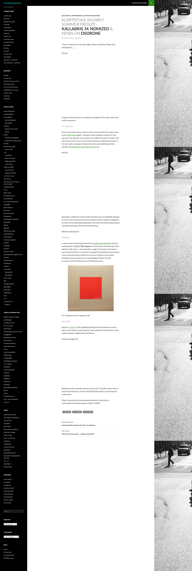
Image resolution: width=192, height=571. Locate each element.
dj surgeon (7, 423)
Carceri (72, 327)
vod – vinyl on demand (11, 399)
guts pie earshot (9, 213)
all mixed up (7, 420)
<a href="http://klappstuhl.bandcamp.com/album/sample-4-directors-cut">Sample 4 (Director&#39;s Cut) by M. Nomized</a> (83, 83)
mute (5, 349)
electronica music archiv (11, 81)
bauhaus (6, 126)
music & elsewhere (9, 352)
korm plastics (8, 340)
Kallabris (77, 412)
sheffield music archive (11, 90)
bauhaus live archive (11, 129)
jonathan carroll (9, 488)
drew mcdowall (10, 158)
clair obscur (7, 179)
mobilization (8, 355)
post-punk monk (9, 447)
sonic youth (7, 278)
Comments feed (9, 555)
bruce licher (7, 503)
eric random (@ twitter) (11, 201)
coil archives (9, 164)
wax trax (6, 402)
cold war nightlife (9, 30)
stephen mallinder (10, 173)
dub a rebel (7, 426)
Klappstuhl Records (91, 16)
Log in (5, 549)
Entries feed (7, 552)
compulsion (7, 27)
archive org (7, 78)
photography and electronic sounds (84, 147)
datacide (6, 33)
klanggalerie (7, 334)
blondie (6, 143)
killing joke (7, 222)
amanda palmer (9, 114)
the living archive (9, 84)
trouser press (8, 54)
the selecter (8, 275)
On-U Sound (8, 364)
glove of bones (8, 207)
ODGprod (7, 367)
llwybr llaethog (8, 234)
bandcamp (71, 135)
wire (5, 296)
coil (5, 152)
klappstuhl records (10, 337)
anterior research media (11, 317)
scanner (6, 257)
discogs (6, 75)
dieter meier (7, 193)
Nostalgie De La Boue (10, 361)
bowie (6, 135)
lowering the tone (9, 346)
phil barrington (8, 500)
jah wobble (7, 287)
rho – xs (6, 461)
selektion (6, 379)
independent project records (13, 332)
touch (5, 393)
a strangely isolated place (11, 417)
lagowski (6, 228)
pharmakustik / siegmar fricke (13, 254)
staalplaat (7, 376)
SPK (5, 281)
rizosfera (6, 373)
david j (7, 132)
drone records (8, 326)
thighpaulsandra (10, 161)
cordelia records (9, 323)
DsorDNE (67, 412)
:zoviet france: (8, 301)
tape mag (6, 96)
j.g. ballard (7, 482)
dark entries (7, 329)
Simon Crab (8, 149)
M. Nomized (88, 412)
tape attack (7, 464)
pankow (6, 249)
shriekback (7, 263)
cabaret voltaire (9, 167)
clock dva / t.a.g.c (9, 176)
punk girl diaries (9, 42)
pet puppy (7, 450)
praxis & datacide (9, 370)
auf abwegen (8, 320)
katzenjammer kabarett (11, 219)
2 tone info (7, 269)
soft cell (6, 266)
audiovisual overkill (10, 415)
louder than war (9, 39)
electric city (7, 36)
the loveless (8, 123)
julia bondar (7, 216)
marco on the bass (9, 438)
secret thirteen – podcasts (12, 63)
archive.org (7, 16)
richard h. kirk (9, 170)
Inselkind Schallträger (102, 243)
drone (97, 261)
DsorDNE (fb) (8, 199)
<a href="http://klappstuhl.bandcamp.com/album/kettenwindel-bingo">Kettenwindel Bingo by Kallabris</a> (83, 183)
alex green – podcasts (10, 60)
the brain (6, 19)
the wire (6, 48)
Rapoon (7, 304)
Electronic (66, 16)
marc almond (8, 117)
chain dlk (6, 24)
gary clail (6, 210)
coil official (8, 155)
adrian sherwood (9, 111)
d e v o (6, 190)
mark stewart (8, 237)
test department (9, 284)
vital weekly (7, 57)
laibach (6, 225)
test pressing (8, 467)
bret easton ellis (9, 491)
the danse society (9, 196)
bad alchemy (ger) (9, 22)
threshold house (9, 396)
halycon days (8, 435)
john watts (7, 290)
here (96, 225)
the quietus (7, 45)
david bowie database (12, 138)
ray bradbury (8, 479)
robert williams (8, 494)
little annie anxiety (9, 231)
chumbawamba (9, 187)
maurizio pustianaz (10, 240)
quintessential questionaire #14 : (91, 423)
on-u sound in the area (11, 87)
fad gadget (7, 204)
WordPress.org (8, 558)
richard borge (8, 497)
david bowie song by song (13, 141)
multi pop (7, 441)
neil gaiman (7, 485)
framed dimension (12, 3)
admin (79, 38)
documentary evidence (11, 429)
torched (6, 51)
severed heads (8, 260)
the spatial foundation (11, 387)
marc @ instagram (10, 120)
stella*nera (7, 381)
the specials (8, 272)
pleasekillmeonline (10, 453)
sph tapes (7, 384)
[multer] (6, 243)
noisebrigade (8, 358)
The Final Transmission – (91, 432)
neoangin (7, 246)
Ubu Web (7, 99)
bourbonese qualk (9, 146)
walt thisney (7, 293)
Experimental (77, 16)
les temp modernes (10, 343)
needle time (7, 444)
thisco (6, 390)
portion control (9, 251)
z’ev (5, 298)
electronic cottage (9, 432)
